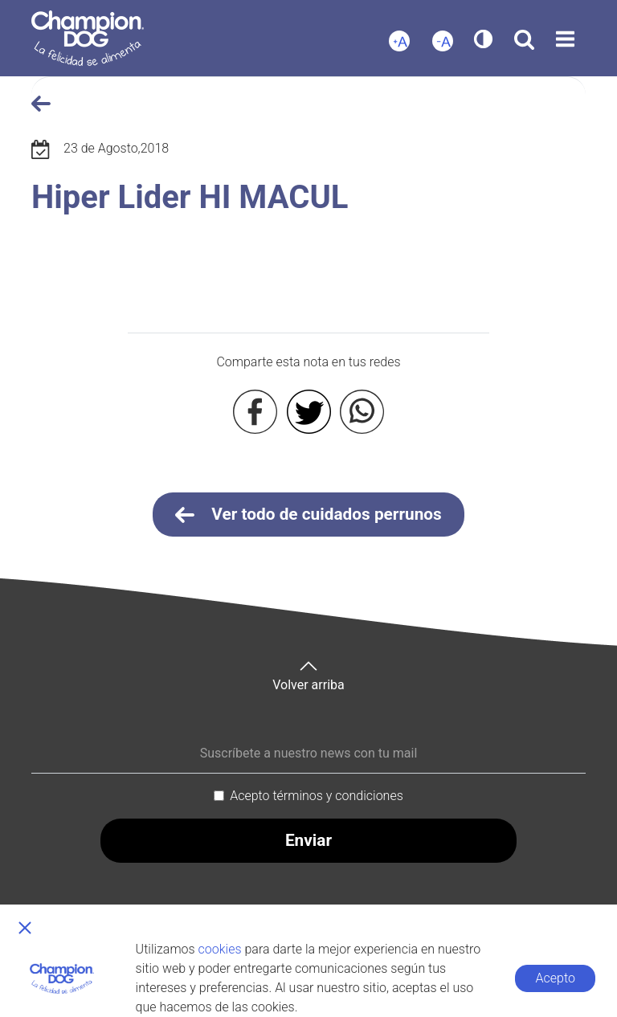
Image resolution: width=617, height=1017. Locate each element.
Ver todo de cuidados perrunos (308, 514)
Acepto (555, 978)
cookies (220, 949)
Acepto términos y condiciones (316, 795)
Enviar (308, 840)
